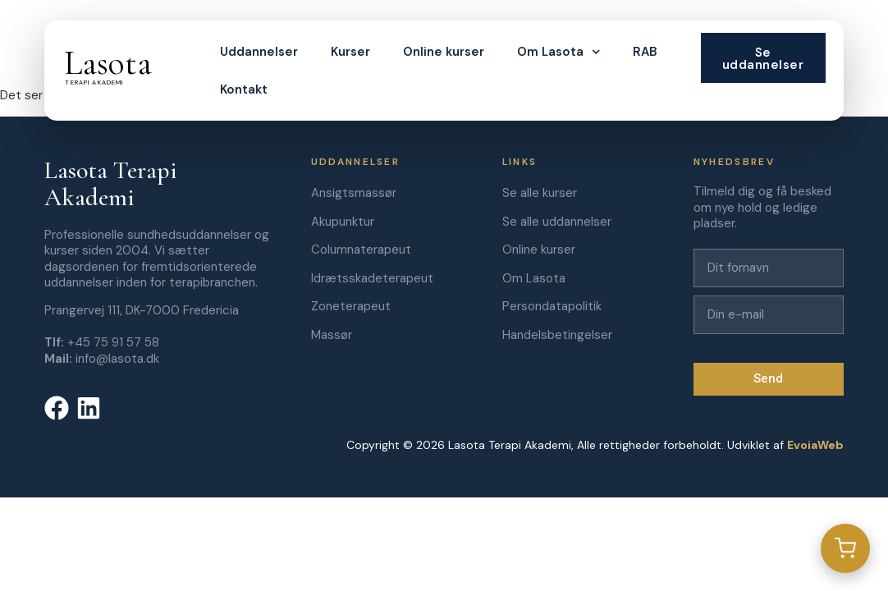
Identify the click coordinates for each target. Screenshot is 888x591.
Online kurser (443, 52)
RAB (645, 52)
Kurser (350, 52)
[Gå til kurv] (845, 548)
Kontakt (244, 89)
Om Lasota (559, 52)
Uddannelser (259, 52)
